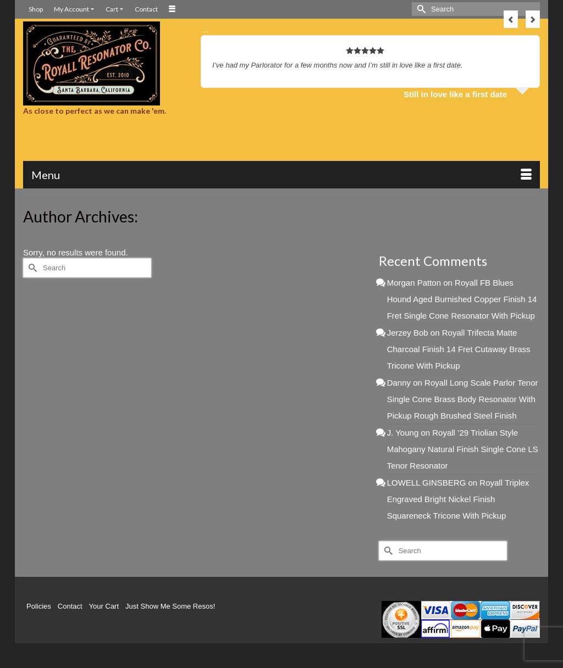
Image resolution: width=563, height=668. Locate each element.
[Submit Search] (420, 9)
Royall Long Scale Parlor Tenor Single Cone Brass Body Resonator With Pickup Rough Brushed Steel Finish (462, 399)
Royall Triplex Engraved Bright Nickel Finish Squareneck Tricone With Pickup (458, 499)
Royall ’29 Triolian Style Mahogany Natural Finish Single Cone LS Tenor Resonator (462, 449)
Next (533, 19)
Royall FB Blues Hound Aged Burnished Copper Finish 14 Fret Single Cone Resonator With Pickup (462, 299)
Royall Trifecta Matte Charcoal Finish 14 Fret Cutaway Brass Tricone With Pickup (459, 349)
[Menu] (281, 174)
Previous (511, 19)
